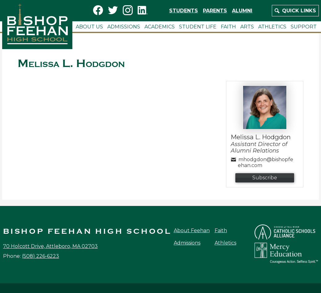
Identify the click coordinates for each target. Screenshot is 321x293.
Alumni (242, 11)
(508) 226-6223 (40, 256)
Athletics (225, 243)
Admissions (187, 243)
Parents (215, 11)
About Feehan (192, 230)
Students (183, 11)
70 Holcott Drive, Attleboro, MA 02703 (50, 246)
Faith (221, 230)
